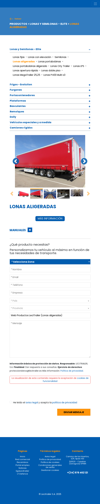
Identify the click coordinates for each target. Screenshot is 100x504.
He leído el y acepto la (45, 402)
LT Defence (22, 474)
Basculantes (18, 106)
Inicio (22, 456)
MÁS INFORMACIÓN (50, 218)
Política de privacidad (71, 370)
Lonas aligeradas (24, 61)
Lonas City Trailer (60, 66)
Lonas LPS (78, 66)
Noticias (23, 468)
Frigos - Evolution (21, 84)
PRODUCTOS (18, 24)
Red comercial (22, 459)
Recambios (22, 462)
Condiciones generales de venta (50, 466)
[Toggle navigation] (95, 3)
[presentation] (33, 395)
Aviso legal (50, 456)
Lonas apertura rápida (25, 70)
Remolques (17, 111)
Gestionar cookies (50, 470)
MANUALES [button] (18, 230)
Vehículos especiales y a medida (30, 122)
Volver (18, 19)
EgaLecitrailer (22, 471)
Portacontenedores (22, 95)
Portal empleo (23, 465)
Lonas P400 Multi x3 (54, 74)
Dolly (13, 117)
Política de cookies (50, 462)
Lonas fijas (19, 57)
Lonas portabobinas (49, 61)
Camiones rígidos (21, 127)
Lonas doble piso (50, 70)
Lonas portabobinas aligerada (30, 66)
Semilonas (60, 57)
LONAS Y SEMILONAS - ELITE (48, 24)
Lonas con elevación (39, 57)
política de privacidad (64, 402)
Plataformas (18, 100)
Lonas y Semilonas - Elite (25, 49)
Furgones (16, 90)
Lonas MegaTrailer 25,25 (26, 74)
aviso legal (32, 402)
